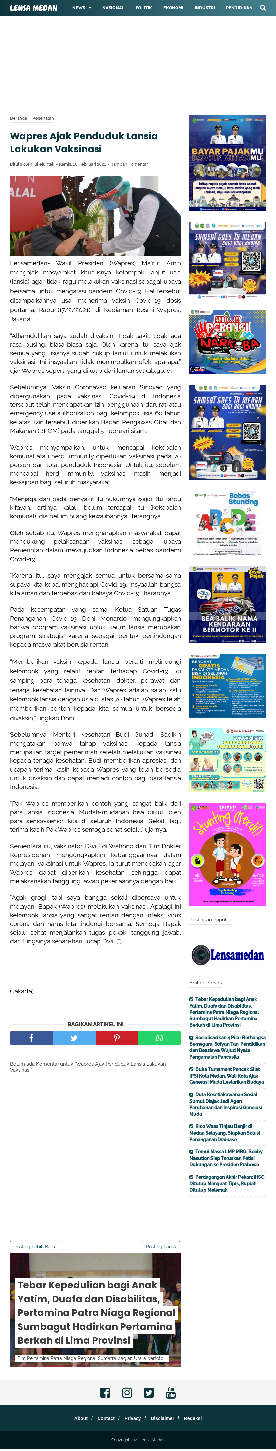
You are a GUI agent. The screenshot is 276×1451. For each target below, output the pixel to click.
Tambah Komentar (129, 166)
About (75, 1420)
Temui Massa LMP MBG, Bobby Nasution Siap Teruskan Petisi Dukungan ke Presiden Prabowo (226, 1158)
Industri (205, 8)
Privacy (133, 1420)
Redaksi (198, 1420)
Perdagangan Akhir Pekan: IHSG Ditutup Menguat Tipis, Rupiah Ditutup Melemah (226, 1184)
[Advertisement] (138, 46)
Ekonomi (173, 8)
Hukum (116, 23)
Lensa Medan (34, 8)
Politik (144, 8)
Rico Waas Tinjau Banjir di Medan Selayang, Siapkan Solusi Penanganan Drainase (224, 1133)
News (78, 8)
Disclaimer (165, 1420)
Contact (103, 1420)
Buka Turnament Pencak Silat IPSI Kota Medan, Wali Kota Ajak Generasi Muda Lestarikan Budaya (226, 1076)
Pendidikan (239, 8)
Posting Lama (161, 1248)
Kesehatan (84, 23)
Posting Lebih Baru (34, 1248)
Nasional (113, 8)
